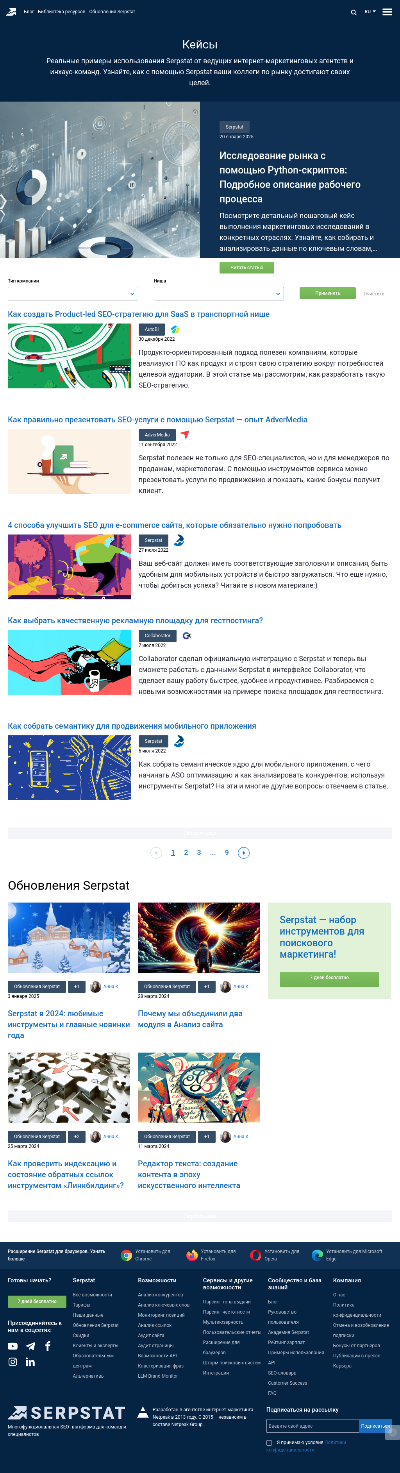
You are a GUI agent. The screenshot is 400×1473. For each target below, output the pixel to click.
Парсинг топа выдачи (227, 1301)
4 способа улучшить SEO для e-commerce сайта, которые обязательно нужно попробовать (174, 524)
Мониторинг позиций (161, 1314)
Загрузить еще (200, 833)
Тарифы (82, 1304)
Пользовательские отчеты (232, 1332)
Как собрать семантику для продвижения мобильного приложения (132, 725)
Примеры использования (296, 1352)
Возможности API (157, 1355)
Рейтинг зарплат (286, 1342)
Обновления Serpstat (112, 11)
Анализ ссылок (154, 1325)
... (213, 852)
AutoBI (152, 329)
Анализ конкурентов (160, 1294)
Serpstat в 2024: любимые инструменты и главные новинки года (69, 1024)
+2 (77, 1136)
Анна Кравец (113, 986)
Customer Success (287, 1382)
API (271, 1362)
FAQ (272, 1393)
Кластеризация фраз (161, 1365)
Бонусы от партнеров (356, 1345)
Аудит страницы (155, 1345)
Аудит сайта (151, 1335)
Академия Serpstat (288, 1332)
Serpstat (234, 127)
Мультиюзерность (223, 1322)
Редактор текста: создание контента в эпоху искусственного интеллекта (189, 1174)
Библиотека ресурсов (61, 11)
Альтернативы (89, 1375)
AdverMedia (157, 434)
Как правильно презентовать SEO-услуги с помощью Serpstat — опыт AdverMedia (157, 419)
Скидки (81, 1335)
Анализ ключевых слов (163, 1304)
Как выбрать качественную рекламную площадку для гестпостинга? (135, 620)
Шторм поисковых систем (232, 1362)
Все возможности (92, 1294)
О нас (339, 1294)
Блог (29, 11)
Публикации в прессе (356, 1355)
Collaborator (158, 635)
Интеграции (216, 1372)
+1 (77, 986)
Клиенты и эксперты (96, 1345)
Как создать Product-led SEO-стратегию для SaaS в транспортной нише (139, 313)
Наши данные (88, 1314)
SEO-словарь (282, 1372)
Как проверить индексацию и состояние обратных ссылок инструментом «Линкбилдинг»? (66, 1174)
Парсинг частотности (226, 1311)
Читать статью (246, 267)
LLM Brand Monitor (158, 1375)
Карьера (342, 1365)
